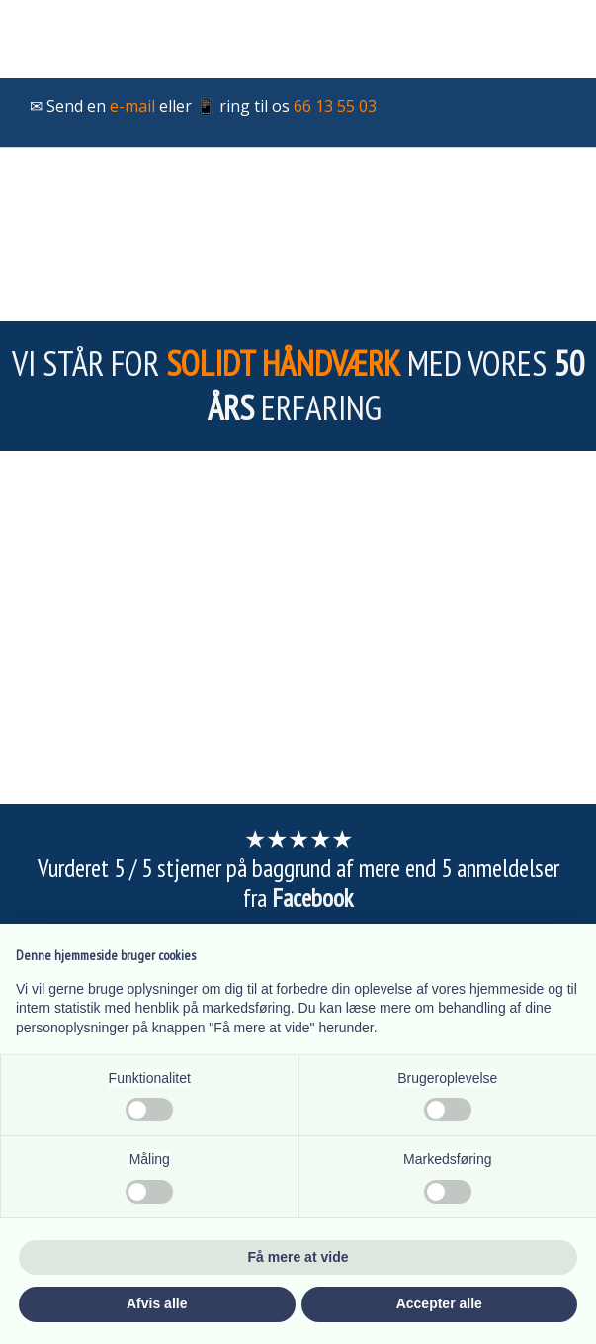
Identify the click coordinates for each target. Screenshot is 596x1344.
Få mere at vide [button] (298, 1257)
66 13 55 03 (335, 106)
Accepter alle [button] (439, 1303)
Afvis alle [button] (157, 1303)
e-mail (132, 106)
